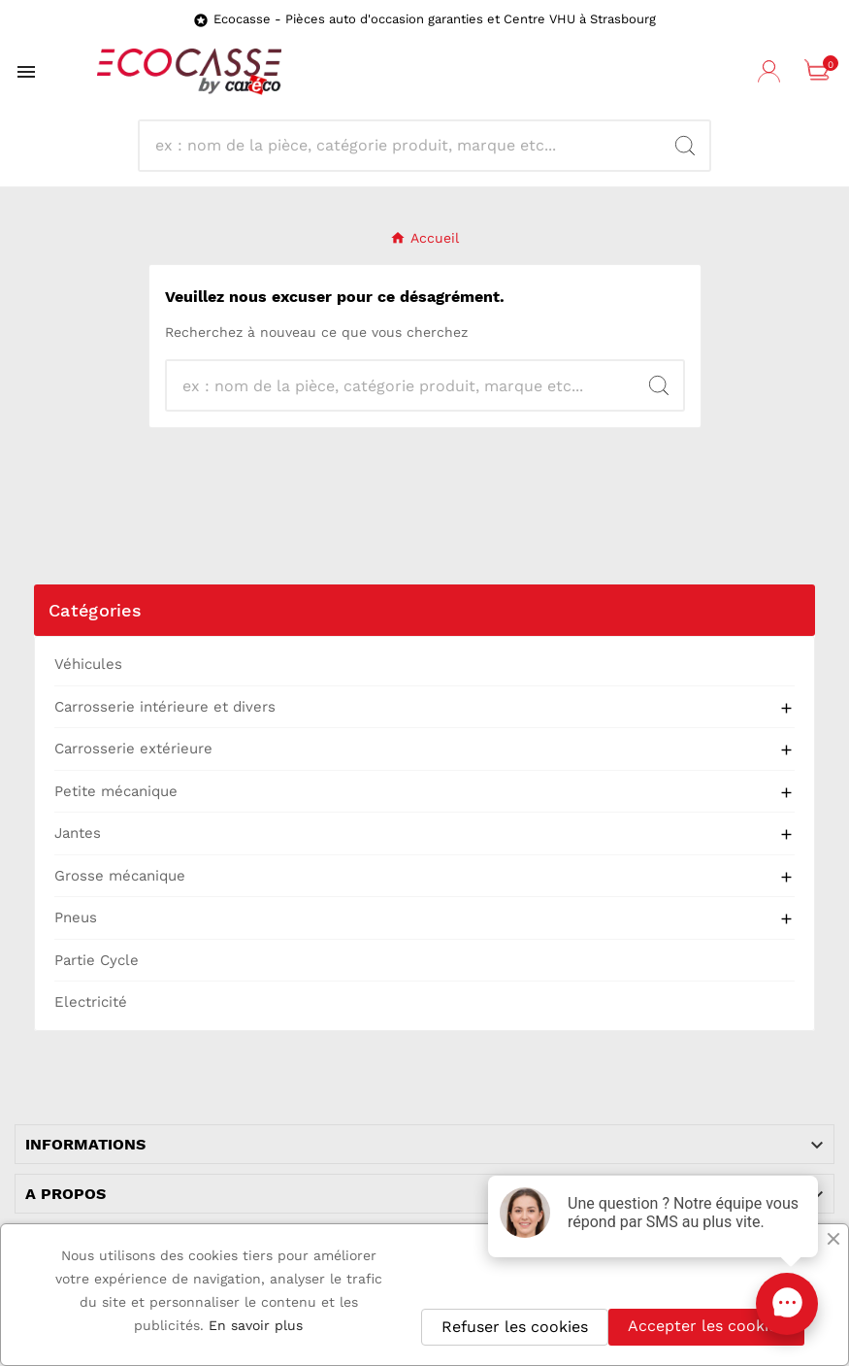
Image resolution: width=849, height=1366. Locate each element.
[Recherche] (408, 145)
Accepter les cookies (706, 1325)
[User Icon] (771, 72)
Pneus (75, 917)
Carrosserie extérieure (133, 748)
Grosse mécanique (119, 875)
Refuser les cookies (514, 1326)
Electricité (90, 1002)
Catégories (95, 610)
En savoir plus (256, 1325)
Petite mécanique (116, 791)
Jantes (77, 833)
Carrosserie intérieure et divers (165, 707)
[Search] (685, 145)
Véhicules (88, 664)
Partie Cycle (96, 960)
